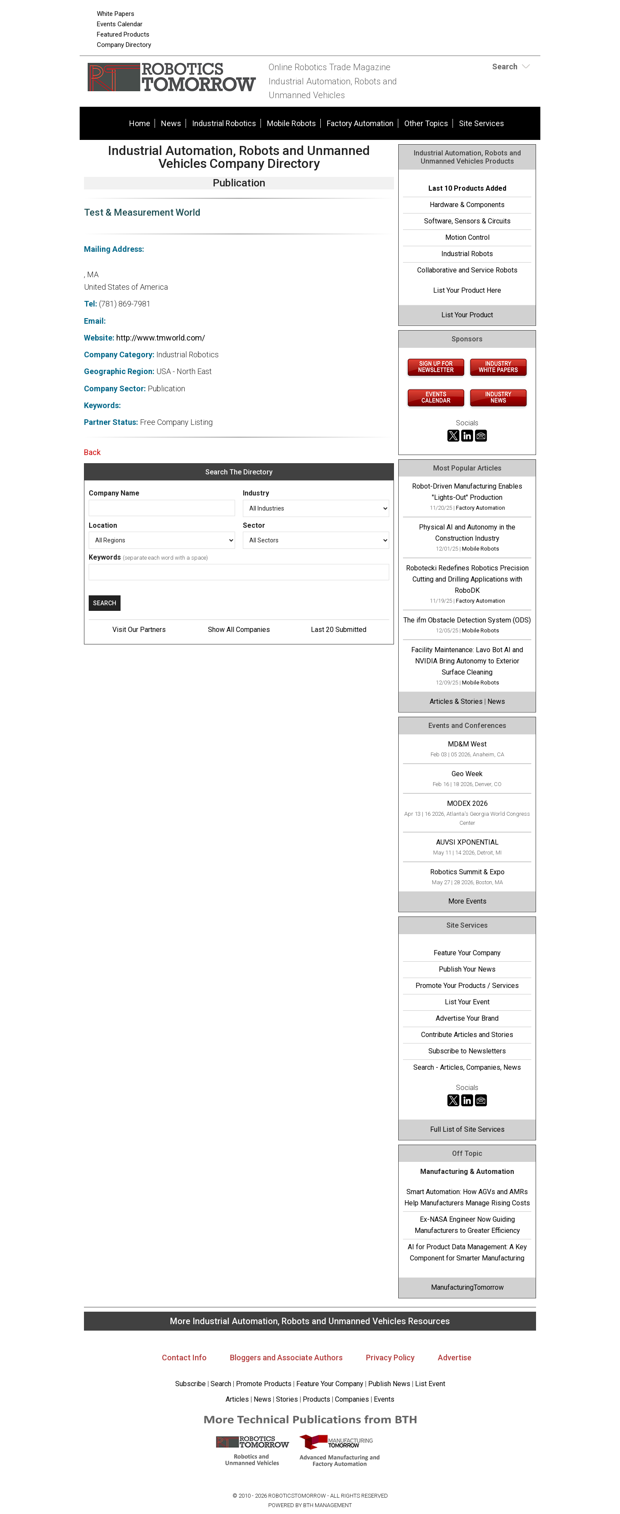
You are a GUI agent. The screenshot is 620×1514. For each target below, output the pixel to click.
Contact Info (184, 1357)
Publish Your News (467, 969)
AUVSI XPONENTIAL (467, 842)
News (171, 123)
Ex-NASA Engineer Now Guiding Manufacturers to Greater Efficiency (467, 1225)
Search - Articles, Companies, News (467, 1067)
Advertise (454, 1357)
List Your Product (467, 315)
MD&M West (467, 744)
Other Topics (426, 123)
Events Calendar (120, 24)
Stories (287, 1399)
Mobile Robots (291, 123)
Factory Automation (360, 123)
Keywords (105, 557)
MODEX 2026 (467, 803)
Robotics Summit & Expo (467, 872)
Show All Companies (239, 629)
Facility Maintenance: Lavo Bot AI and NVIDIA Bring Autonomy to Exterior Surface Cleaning (467, 661)
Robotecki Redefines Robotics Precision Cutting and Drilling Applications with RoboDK (467, 579)
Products (316, 1399)
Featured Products (123, 34)
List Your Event (467, 1002)
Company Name (114, 493)
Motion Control (467, 237)
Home (139, 123)
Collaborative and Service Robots (467, 270)
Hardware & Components (467, 205)
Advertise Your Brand (467, 1018)
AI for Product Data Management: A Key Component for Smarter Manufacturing (467, 1252)
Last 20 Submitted (338, 629)
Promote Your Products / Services (467, 985)
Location (103, 525)
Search (221, 1384)
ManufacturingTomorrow (467, 1287)
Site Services (481, 123)
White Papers (115, 14)
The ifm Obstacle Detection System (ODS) (467, 620)
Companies (352, 1399)
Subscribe (190, 1384)
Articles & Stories (456, 701)
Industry (256, 493)
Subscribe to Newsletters (467, 1051)
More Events (467, 901)
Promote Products (263, 1384)
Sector (254, 525)
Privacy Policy (390, 1357)
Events (383, 1399)
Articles (237, 1399)
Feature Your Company (467, 953)
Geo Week (467, 774)
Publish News (389, 1384)
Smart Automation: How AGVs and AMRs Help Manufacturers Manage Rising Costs (467, 1197)
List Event (430, 1384)
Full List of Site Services (467, 1129)
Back (92, 452)
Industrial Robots (467, 254)
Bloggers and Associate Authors (286, 1357)
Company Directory (124, 45)
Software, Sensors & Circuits (467, 221)
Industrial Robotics (224, 123)
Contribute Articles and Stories (467, 1035)
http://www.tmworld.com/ (160, 337)
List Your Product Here (467, 290)
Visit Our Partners (139, 629)
